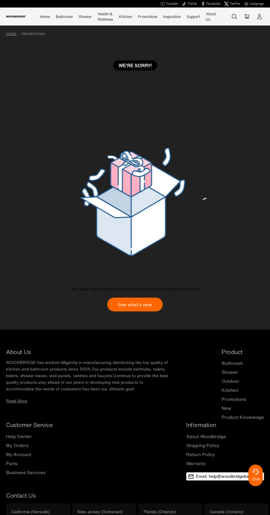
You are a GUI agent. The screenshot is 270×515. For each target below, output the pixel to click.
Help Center (19, 436)
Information (201, 424)
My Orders (17, 445)
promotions (33, 34)
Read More (16, 401)
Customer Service (29, 424)
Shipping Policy (202, 445)
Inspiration (172, 16)
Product (232, 351)
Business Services (26, 472)
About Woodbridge (206, 436)
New (226, 408)
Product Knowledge (243, 417)
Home (45, 16)
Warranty (196, 463)
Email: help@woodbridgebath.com (225, 476)
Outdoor (230, 381)
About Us (211, 16)
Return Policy (200, 454)
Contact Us (20, 495)
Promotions (147, 16)
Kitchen (230, 390)
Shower (230, 372)
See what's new (135, 304)
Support (193, 16)
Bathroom (232, 363)
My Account (18, 454)
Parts (11, 463)
